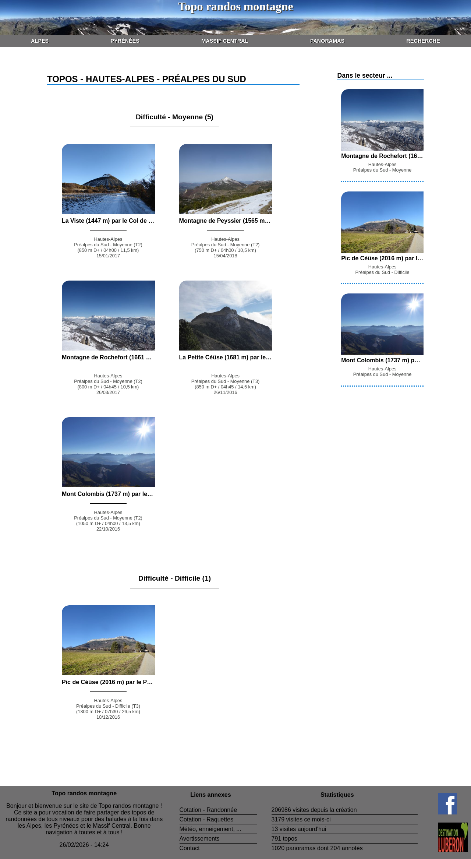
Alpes (40, 41)
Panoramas (327, 41)
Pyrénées (125, 41)
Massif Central (224, 41)
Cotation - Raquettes (207, 819)
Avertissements (200, 838)
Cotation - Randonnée (208, 810)
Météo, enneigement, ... (210, 829)
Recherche (423, 41)
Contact (190, 848)
